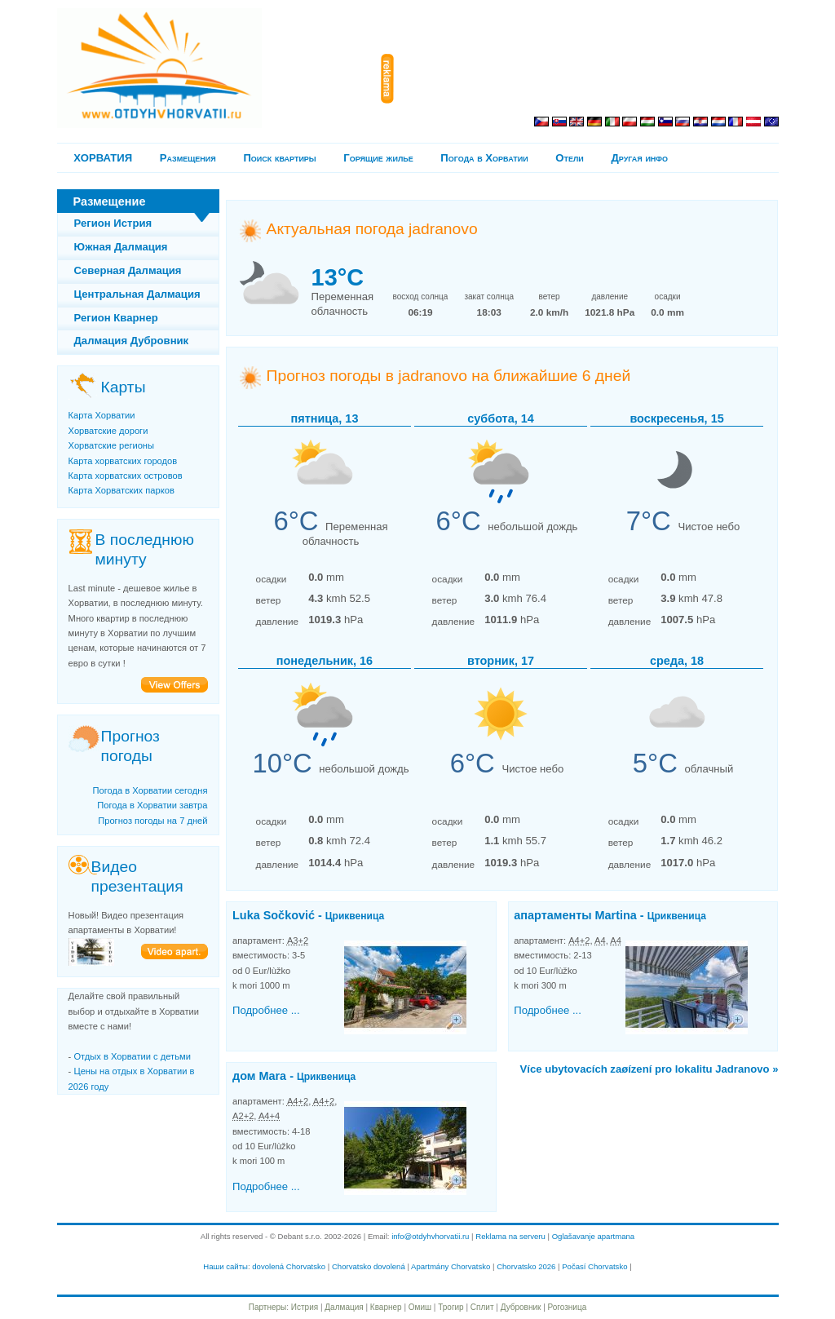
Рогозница (567, 1307)
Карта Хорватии (101, 415)
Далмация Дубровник (131, 340)
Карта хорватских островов (125, 475)
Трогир (450, 1307)
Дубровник (521, 1307)
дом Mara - (294, 1075)
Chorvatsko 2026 (526, 1266)
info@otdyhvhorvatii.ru (430, 1236)
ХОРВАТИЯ (102, 158)
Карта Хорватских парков (121, 490)
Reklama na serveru (510, 1236)
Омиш (420, 1307)
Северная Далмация (128, 270)
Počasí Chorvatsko (594, 1266)
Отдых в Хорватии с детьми (131, 1056)
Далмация (344, 1307)
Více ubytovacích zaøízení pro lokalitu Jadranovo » (649, 1069)
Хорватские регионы (111, 445)
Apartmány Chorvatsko (450, 1266)
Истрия (304, 1307)
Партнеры (268, 1307)
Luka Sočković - (308, 915)
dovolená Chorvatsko (288, 1266)
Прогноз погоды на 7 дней (152, 820)
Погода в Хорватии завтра (152, 805)
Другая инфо (639, 158)
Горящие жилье (378, 158)
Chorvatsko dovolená (368, 1266)
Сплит (482, 1307)
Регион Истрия (113, 223)
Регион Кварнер (116, 318)
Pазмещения (188, 158)
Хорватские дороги (108, 431)
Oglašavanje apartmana (593, 1236)
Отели (569, 158)
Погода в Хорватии (484, 158)
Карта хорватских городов (123, 461)
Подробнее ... (266, 1010)
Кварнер (386, 1307)
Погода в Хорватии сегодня (149, 790)
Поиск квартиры (279, 158)
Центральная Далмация (137, 294)
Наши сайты (225, 1266)
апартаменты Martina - (610, 915)
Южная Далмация (121, 247)
